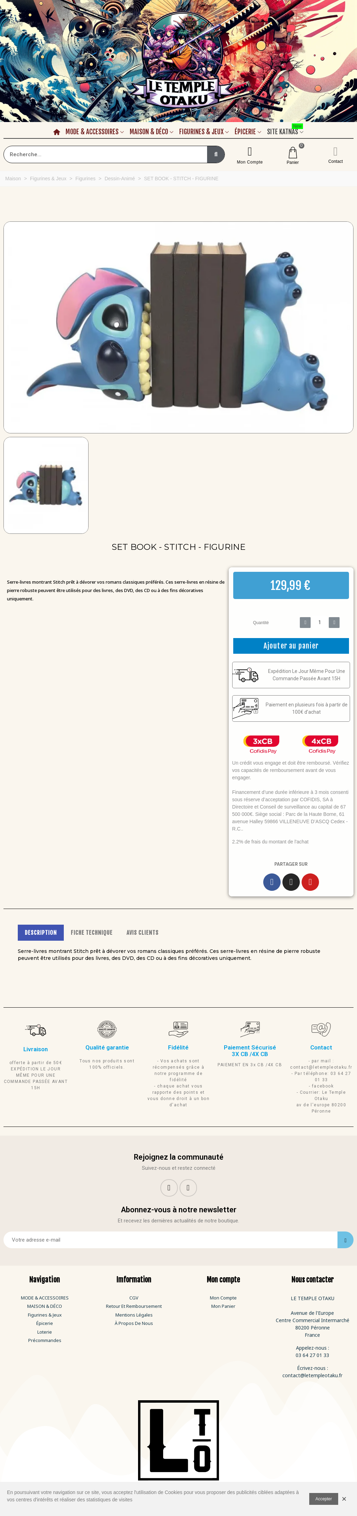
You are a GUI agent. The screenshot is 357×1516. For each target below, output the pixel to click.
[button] (8, 327)
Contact (335, 161)
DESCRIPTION (41, 932)
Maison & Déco (149, 132)
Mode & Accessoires (92, 132)
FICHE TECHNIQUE (92, 932)
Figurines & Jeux (201, 132)
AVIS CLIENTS (143, 932)
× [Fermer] (344, 1498)
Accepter (324, 1498)
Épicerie (245, 132)
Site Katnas (285, 131)
